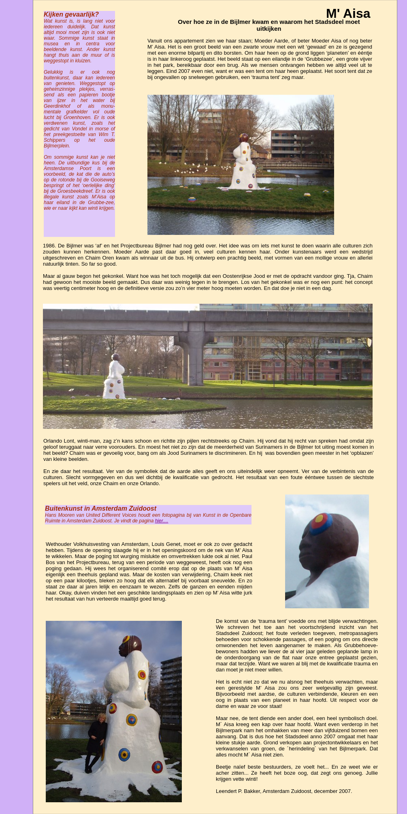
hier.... (161, 521)
